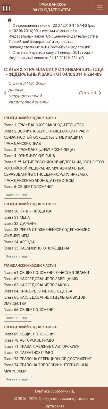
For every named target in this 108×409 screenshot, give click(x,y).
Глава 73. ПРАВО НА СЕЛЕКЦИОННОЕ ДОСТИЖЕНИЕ (48, 359)
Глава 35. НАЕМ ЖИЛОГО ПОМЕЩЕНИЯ (36, 248)
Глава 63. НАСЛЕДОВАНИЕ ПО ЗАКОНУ (37, 285)
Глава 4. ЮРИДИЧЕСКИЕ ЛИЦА (29, 156)
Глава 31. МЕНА (17, 217)
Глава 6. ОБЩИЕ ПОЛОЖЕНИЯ (28, 187)
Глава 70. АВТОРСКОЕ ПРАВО (29, 340)
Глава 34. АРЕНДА (19, 242)
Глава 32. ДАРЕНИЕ (20, 223)
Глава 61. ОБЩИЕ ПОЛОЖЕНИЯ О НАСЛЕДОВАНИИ (46, 273)
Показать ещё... (18, 195)
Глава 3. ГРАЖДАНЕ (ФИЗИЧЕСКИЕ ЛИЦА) (39, 150)
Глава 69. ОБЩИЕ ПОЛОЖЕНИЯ (29, 334)
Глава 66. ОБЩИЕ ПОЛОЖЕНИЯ (29, 310)
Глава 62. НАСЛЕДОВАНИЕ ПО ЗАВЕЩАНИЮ (41, 279)
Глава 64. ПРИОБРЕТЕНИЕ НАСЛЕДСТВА (38, 291)
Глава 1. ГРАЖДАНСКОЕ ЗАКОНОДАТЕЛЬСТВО (44, 125)
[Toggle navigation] (100, 7)
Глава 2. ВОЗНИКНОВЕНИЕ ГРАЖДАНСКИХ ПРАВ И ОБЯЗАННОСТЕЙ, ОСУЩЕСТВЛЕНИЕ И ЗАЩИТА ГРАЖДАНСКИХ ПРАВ (46, 137)
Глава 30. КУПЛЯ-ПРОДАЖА (28, 211)
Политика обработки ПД (54, 391)
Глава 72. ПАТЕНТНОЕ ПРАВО (28, 353)
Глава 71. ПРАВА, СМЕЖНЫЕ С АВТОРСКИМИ (42, 346)
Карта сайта (54, 406)
